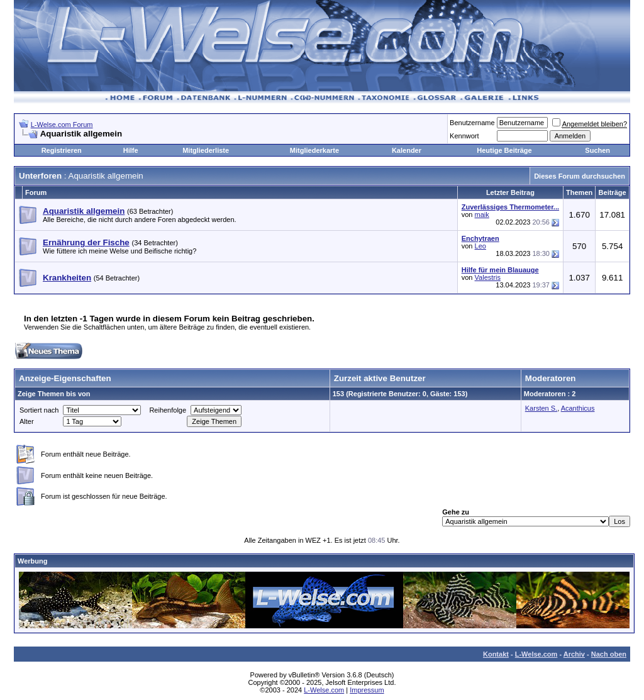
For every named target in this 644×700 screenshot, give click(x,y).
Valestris (488, 277)
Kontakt (496, 654)
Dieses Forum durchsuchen (579, 176)
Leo (480, 246)
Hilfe (130, 150)
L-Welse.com (536, 654)
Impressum (367, 690)
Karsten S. (541, 408)
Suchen (597, 150)
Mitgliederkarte (314, 150)
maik (482, 214)
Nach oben (608, 654)
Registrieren (62, 150)
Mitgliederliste (205, 150)
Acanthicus (578, 408)
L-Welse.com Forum (62, 124)
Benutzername (472, 122)
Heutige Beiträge (504, 150)
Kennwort (464, 136)
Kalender (406, 150)
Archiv (574, 654)
